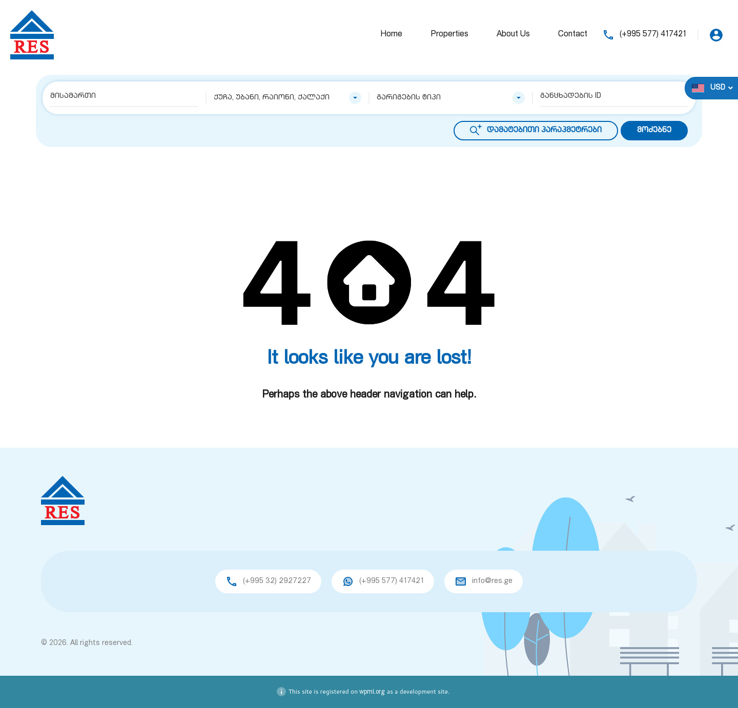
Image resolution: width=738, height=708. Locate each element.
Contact (572, 35)
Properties (449, 35)
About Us (513, 35)
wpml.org (372, 692)
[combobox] (288, 98)
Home (391, 35)
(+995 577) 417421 (653, 35)
